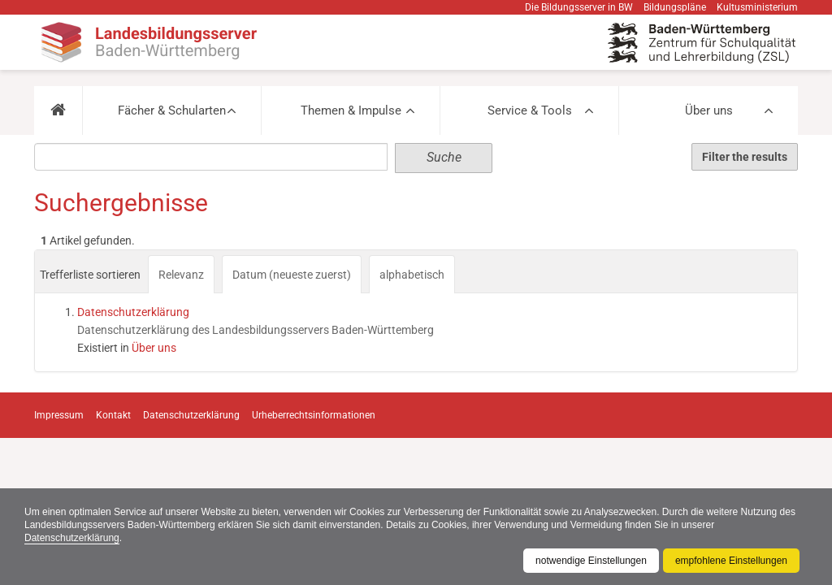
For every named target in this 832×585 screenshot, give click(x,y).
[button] (58, 110)
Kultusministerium (757, 7)
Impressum (59, 415)
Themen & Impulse (351, 110)
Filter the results (744, 156)
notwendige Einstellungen (591, 560)
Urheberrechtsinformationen (313, 415)
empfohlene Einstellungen (731, 560)
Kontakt (113, 415)
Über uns (709, 110)
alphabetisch (411, 274)
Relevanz (181, 274)
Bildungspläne (675, 7)
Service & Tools (530, 110)
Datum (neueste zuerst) (291, 274)
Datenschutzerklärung (71, 538)
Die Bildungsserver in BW (579, 7)
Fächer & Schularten (172, 110)
